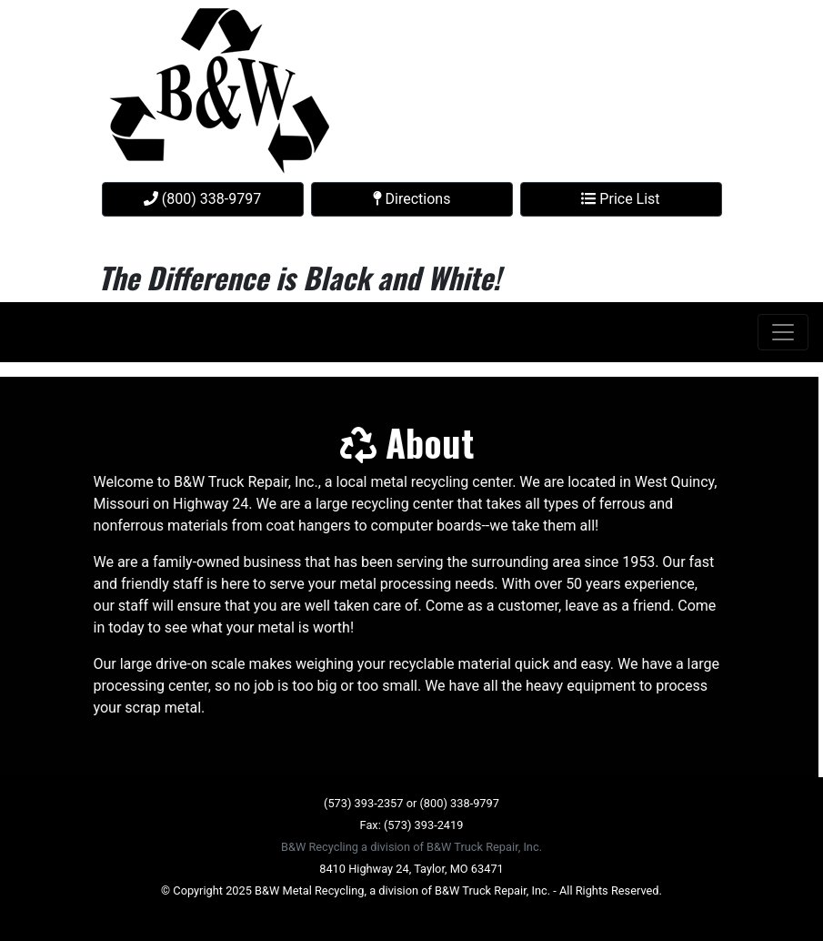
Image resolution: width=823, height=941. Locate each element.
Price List (620, 198)
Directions (412, 198)
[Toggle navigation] (783, 332)
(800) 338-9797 (202, 198)
